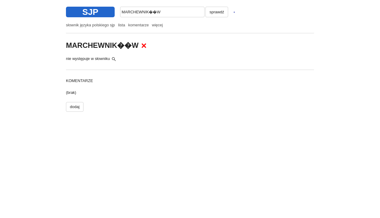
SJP (90, 12)
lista (121, 25)
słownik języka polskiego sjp (90, 25)
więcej (157, 25)
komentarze (138, 25)
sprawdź (216, 12)
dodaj (75, 106)
